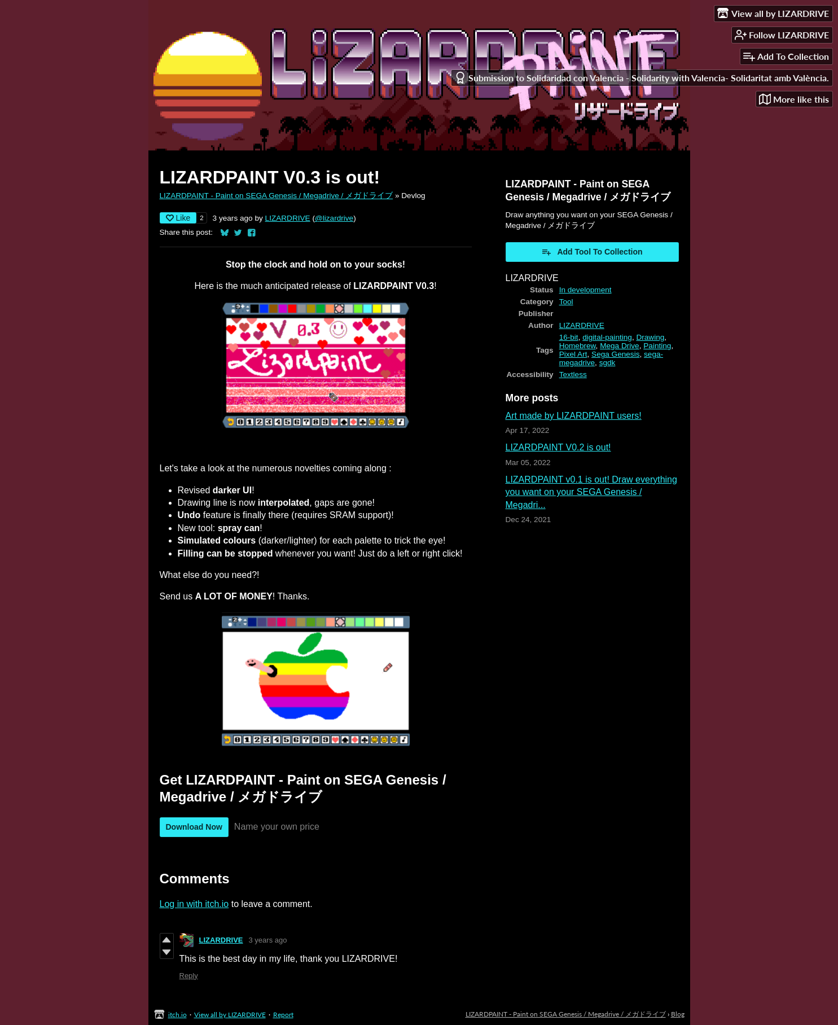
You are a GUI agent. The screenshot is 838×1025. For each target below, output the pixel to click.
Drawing (650, 337)
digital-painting (607, 337)
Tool (566, 301)
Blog (678, 1014)
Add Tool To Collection (591, 252)
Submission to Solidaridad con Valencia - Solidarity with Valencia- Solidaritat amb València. (641, 78)
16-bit (568, 337)
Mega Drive (619, 345)
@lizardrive (334, 218)
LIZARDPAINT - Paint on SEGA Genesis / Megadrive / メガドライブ (276, 195)
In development (585, 290)
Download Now (194, 826)
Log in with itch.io (194, 904)
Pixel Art (573, 354)
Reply (188, 975)
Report (283, 1014)
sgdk (607, 362)
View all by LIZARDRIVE (230, 1014)
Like (178, 217)
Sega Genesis (615, 354)
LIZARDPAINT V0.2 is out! (558, 447)
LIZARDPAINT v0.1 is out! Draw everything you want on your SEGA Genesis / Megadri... (591, 492)
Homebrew (577, 345)
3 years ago (268, 940)
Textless (573, 374)
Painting (657, 345)
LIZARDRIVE (287, 218)
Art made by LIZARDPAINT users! (574, 415)
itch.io (177, 1014)
